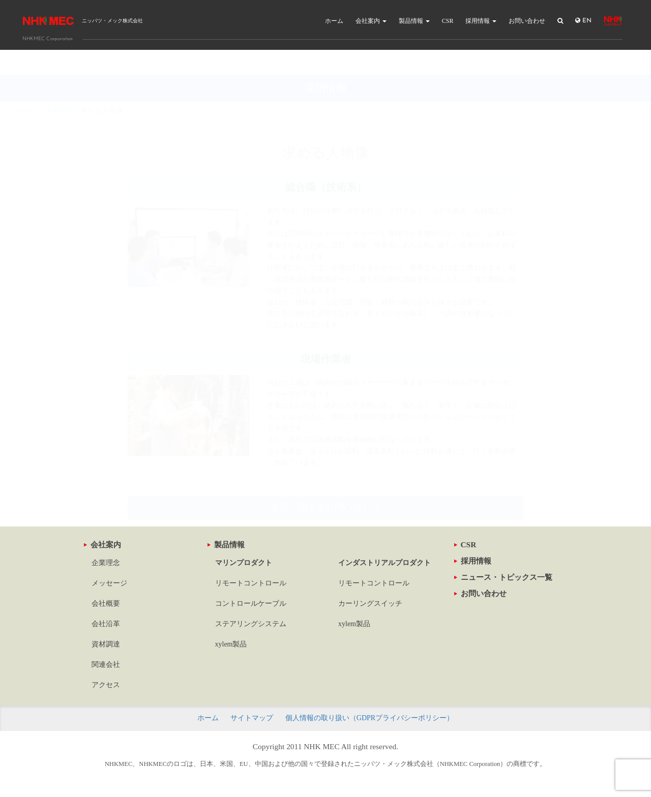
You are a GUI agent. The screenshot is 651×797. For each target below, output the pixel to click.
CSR (448, 20)
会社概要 (106, 603)
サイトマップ (251, 718)
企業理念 (106, 563)
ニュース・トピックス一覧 (503, 577)
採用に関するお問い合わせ (325, 483)
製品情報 (226, 544)
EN (583, 20)
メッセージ (109, 583)
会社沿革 (106, 624)
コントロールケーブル (250, 603)
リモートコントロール (250, 583)
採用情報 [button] (480, 20)
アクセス (106, 685)
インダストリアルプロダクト (384, 563)
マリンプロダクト (243, 563)
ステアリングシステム (250, 624)
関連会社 (106, 664)
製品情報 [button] (414, 20)
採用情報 (472, 560)
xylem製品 (231, 644)
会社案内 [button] (371, 20)
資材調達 (106, 644)
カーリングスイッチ (370, 603)
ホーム (334, 20)
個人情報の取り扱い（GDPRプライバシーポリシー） (369, 718)
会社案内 (102, 544)
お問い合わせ (527, 20)
